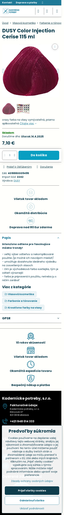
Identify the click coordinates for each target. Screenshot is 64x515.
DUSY (17, 180)
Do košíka (39, 155)
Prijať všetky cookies (32, 490)
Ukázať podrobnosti (32, 508)
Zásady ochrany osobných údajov (32, 481)
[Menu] (57, 11)
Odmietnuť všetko (32, 500)
